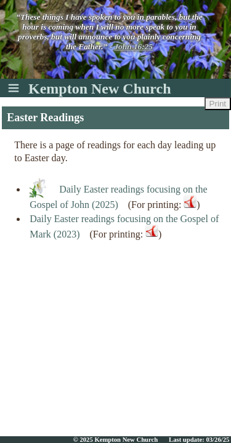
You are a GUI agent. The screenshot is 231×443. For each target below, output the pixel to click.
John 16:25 (133, 46)
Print (217, 103)
